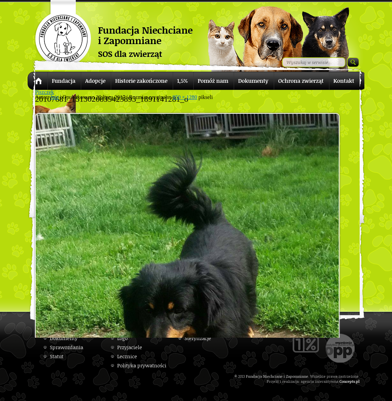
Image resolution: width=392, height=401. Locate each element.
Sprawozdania (66, 347)
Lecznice (127, 356)
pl (358, 381)
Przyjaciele (129, 347)
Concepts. (347, 381)
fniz (55, 97)
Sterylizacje (198, 338)
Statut (56, 356)
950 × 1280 (184, 97)
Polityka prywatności (141, 365)
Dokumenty (63, 338)
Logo (122, 338)
